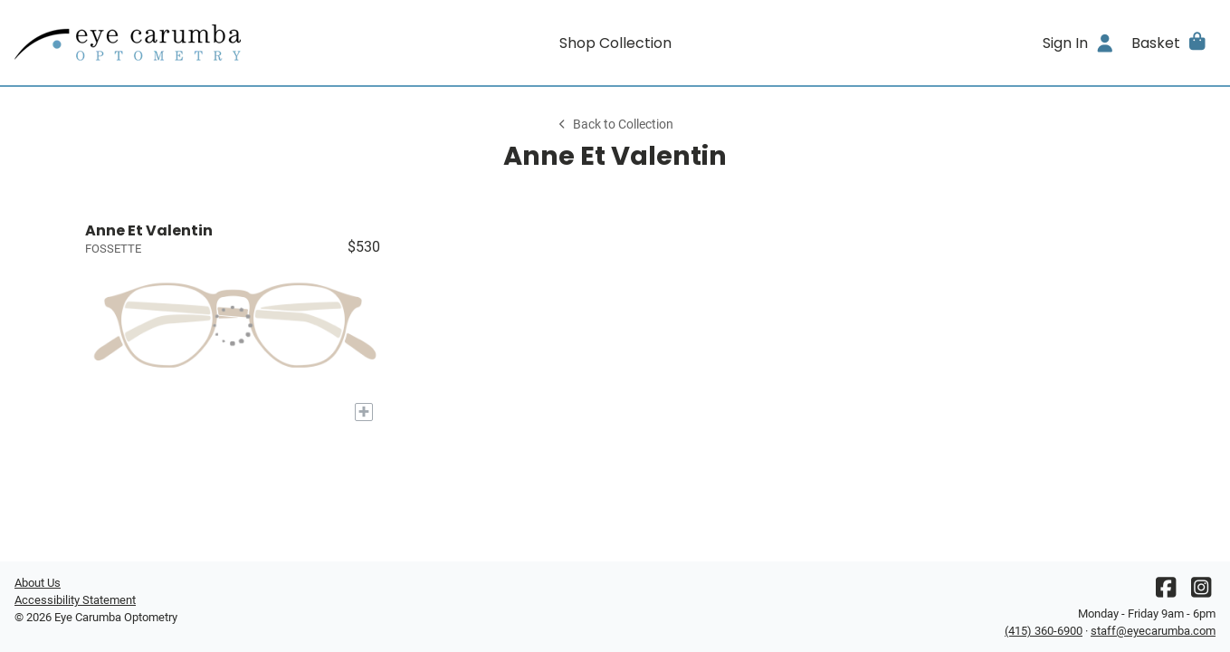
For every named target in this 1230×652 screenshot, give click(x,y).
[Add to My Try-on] (364, 412)
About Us (37, 583)
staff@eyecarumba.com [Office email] (1153, 631)
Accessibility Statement (75, 600)
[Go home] (164, 42)
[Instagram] (1201, 592)
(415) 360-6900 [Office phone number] (1043, 631)
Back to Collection (614, 124)
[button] (1170, 42)
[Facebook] (1165, 592)
